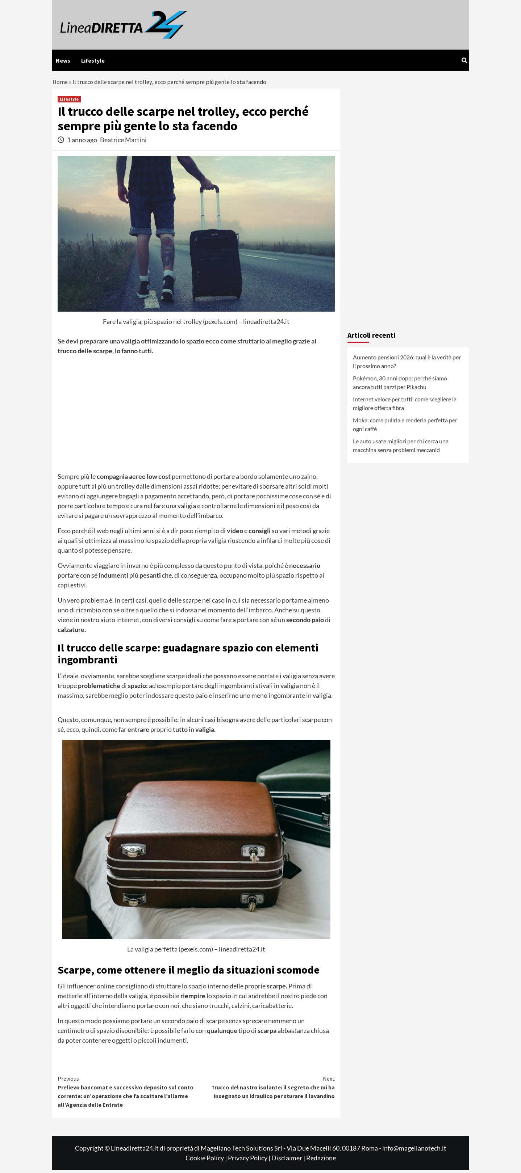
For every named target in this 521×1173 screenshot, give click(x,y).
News (63, 60)
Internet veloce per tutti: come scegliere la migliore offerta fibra (405, 406)
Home (60, 83)
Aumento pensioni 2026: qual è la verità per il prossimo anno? (407, 364)
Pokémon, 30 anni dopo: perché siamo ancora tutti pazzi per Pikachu (400, 385)
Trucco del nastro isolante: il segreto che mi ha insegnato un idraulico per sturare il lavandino (265, 1089)
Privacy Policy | (249, 1161)
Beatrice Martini (123, 143)
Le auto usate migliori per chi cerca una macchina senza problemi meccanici (401, 448)
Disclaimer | (288, 1161)
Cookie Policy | (207, 1161)
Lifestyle (93, 60)
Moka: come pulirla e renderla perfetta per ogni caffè (405, 427)
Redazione (321, 1161)
